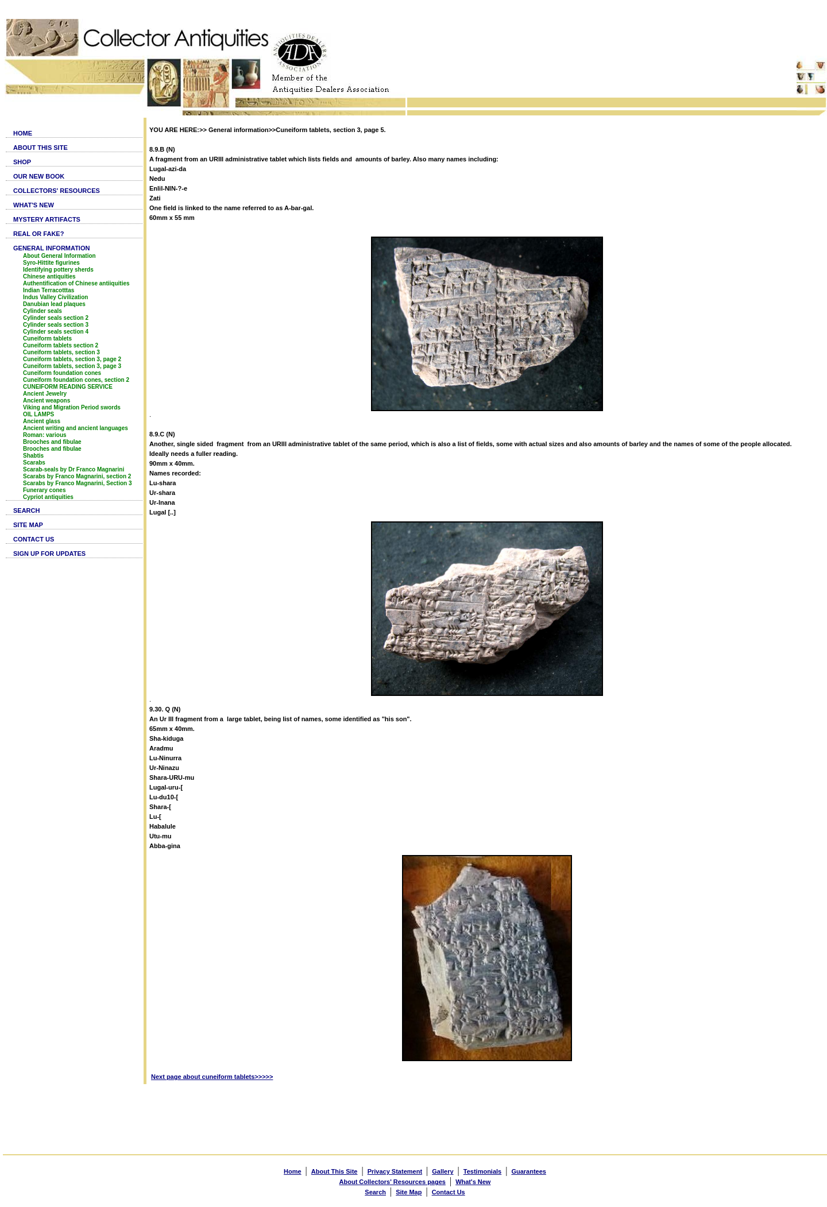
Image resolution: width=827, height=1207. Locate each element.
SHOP (22, 161)
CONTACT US (33, 539)
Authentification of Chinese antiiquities (76, 283)
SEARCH (26, 510)
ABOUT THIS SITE (40, 147)
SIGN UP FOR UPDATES (49, 553)
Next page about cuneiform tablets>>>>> (212, 1076)
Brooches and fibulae (52, 442)
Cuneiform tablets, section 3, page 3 (72, 366)
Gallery (442, 1171)
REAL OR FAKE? (38, 233)
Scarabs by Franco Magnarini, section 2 (77, 476)
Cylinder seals (42, 311)
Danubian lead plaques (54, 304)
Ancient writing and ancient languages (75, 428)
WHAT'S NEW (33, 205)
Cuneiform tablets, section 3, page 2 (72, 359)
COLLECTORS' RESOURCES (56, 190)
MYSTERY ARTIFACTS (46, 219)
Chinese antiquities (49, 276)
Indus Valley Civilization (55, 297)
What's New (472, 1181)
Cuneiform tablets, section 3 (61, 352)
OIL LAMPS (38, 414)
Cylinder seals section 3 (55, 325)
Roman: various (45, 435)
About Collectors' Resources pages (392, 1181)
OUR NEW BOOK (38, 176)
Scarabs (34, 462)
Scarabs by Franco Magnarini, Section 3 (77, 483)
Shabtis (33, 455)
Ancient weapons (46, 400)
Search (375, 1192)
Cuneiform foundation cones (62, 373)
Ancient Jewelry (45, 393)
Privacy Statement (395, 1171)
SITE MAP (28, 524)
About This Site (334, 1171)
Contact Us (448, 1192)
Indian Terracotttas (48, 290)
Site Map (409, 1192)
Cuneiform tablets (47, 338)
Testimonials (482, 1171)
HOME (22, 133)
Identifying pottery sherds (58, 269)
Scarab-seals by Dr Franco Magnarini (73, 469)
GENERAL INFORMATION (51, 248)
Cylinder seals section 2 (55, 318)
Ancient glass (41, 421)
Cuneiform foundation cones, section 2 (76, 380)
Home (293, 1171)
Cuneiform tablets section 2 (60, 345)
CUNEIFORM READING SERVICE (68, 387)
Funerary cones (44, 490)
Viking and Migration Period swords (72, 407)
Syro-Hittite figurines (51, 263)
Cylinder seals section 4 (55, 331)
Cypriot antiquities (48, 497)
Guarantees (528, 1171)
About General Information (59, 256)
